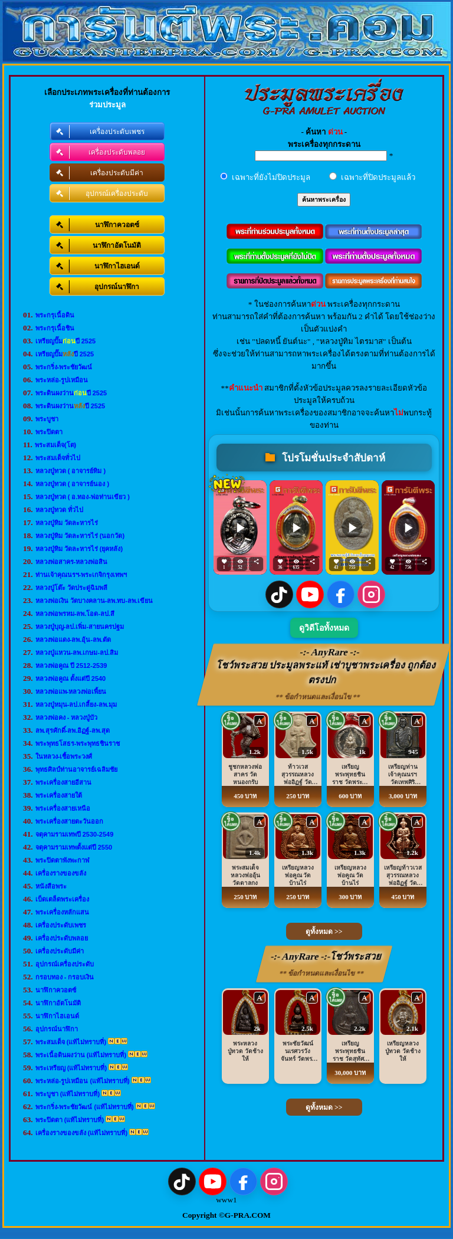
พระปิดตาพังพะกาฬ (62, 860)
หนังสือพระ (51, 886)
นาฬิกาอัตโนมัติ (58, 1003)
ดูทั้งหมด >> (324, 931)
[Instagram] (371, 594)
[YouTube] (310, 594)
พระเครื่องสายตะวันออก (69, 821)
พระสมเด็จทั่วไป (57, 457)
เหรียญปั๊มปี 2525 (65, 341)
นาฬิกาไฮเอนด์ (57, 1016)
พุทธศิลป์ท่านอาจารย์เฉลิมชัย (76, 769)
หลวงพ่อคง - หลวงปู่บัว (66, 717)
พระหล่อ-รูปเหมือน (61, 380)
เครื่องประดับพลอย (61, 938)
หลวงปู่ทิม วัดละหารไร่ (66, 522)
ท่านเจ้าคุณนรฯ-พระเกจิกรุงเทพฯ (81, 574)
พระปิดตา (49, 431)
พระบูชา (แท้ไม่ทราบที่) (67, 1093)
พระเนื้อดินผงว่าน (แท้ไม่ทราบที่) (80, 1054)
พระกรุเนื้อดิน (54, 315)
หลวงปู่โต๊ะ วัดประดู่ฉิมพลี (71, 587)
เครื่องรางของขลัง (60, 873)
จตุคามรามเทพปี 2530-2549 (74, 834)
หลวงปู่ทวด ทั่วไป (59, 509)
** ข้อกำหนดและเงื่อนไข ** (318, 697)
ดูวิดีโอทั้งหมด (324, 628)
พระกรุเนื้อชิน (54, 328)
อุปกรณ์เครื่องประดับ (64, 964)
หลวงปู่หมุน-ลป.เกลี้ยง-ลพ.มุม (76, 704)
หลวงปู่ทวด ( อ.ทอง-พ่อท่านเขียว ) (82, 496)
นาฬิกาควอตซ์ (55, 990)
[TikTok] (279, 594)
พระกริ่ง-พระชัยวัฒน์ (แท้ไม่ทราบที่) (84, 1106)
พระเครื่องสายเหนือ (62, 808)
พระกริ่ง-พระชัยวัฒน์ (64, 367)
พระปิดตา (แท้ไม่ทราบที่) (69, 1119)
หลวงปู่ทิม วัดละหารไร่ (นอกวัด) (79, 535)
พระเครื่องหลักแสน (62, 912)
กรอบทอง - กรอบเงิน (64, 977)
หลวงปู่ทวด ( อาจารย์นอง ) (72, 483)
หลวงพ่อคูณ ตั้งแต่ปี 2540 (70, 678)
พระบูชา (46, 418)
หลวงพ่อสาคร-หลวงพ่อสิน (71, 561)
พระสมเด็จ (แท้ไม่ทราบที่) (70, 1041)
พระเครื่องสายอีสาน (63, 782)
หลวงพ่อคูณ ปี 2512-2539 (71, 665)
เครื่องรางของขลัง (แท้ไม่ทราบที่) (81, 1132)
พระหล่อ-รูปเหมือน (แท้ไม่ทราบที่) (82, 1080)
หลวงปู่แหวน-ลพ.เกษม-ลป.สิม (76, 652)
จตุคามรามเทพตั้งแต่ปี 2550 (74, 847)
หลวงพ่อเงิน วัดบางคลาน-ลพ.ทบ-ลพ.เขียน (94, 600)
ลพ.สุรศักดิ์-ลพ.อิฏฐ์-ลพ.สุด (72, 730)
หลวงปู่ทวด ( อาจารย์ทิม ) (70, 470)
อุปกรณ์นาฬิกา (56, 1028)
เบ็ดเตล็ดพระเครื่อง (62, 899)
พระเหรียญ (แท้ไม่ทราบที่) (71, 1067)
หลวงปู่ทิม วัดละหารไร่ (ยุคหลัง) (79, 548)
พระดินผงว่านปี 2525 (71, 392)
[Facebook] (340, 594)
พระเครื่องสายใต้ (58, 795)
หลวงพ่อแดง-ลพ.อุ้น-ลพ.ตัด (73, 639)
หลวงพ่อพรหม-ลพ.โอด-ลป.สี (74, 613)
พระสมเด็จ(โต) (55, 444)
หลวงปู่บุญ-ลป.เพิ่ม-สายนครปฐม (79, 626)
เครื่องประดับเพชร (60, 925)
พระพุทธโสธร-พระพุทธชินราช (77, 743)
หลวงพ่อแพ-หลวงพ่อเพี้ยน (71, 691)
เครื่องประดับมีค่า (59, 951)
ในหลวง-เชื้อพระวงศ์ (64, 756)
